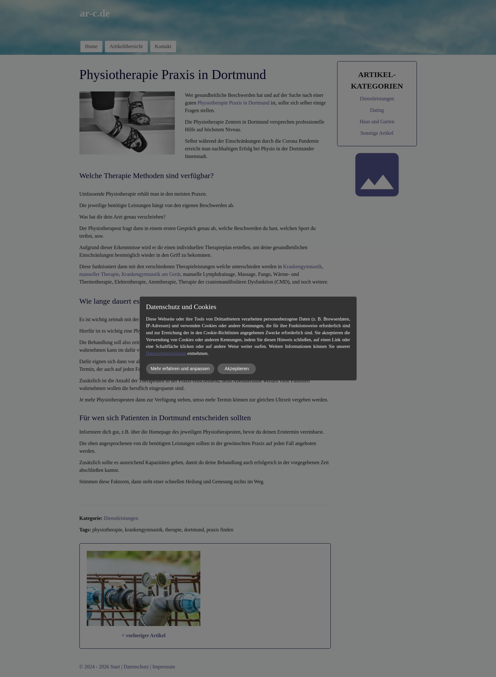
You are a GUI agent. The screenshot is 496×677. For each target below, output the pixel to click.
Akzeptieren (237, 368)
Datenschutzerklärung (166, 353)
